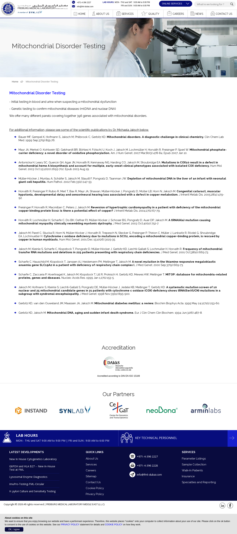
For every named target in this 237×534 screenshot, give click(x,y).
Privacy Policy (95, 494)
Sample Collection (194, 464)
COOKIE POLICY (113, 524)
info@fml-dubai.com (149, 474)
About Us (92, 458)
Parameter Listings (194, 458)
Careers (91, 470)
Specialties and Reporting (199, 482)
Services (91, 464)
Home (15, 81)
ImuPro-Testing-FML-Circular (26, 484)
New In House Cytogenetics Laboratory (33, 459)
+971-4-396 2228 (148, 465)
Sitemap (91, 476)
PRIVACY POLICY (70, 524)
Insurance (188, 476)
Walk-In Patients (192, 470)
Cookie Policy (95, 488)
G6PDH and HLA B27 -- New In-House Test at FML (32, 468)
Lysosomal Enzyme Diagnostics (28, 477)
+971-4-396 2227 (148, 456)
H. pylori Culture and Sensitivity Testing (32, 491)
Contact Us (93, 482)
